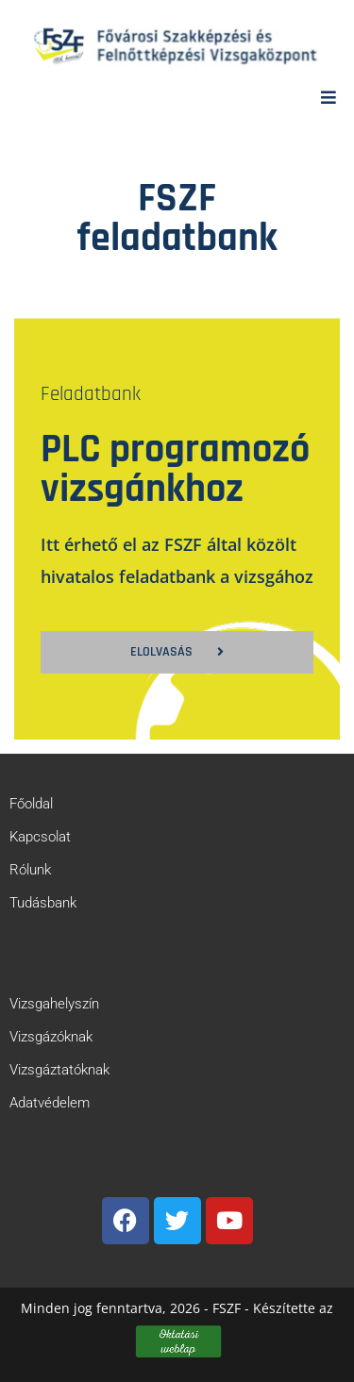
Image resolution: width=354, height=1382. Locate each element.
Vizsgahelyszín (54, 1003)
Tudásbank (42, 902)
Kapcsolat (40, 836)
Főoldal (31, 803)
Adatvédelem (49, 1102)
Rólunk (30, 869)
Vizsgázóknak (51, 1036)
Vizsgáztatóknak (59, 1069)
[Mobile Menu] (329, 98)
